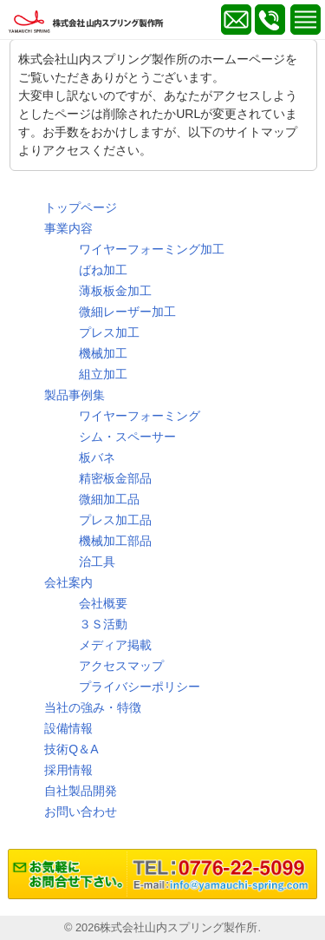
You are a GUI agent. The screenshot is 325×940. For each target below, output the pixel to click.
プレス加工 (109, 332)
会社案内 (68, 582)
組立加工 (103, 374)
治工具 (97, 562)
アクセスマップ (121, 666)
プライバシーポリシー (139, 686)
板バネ (97, 457)
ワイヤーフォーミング (139, 416)
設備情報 (68, 728)
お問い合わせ (80, 811)
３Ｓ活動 (103, 624)
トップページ (80, 207)
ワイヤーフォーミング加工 (151, 249)
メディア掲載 (115, 645)
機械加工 (103, 353)
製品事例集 (74, 395)
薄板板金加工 (115, 291)
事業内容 (68, 228)
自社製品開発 (80, 791)
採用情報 (68, 770)
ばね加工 (103, 270)
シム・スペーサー (127, 437)
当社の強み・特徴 (92, 707)
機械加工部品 (115, 541)
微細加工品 (109, 499)
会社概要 (103, 603)
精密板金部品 (115, 478)
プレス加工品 (115, 520)
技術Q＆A (71, 749)
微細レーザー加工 (127, 312)
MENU (305, 19)
